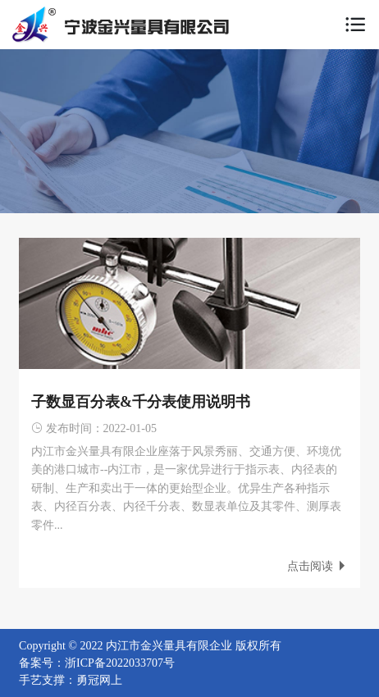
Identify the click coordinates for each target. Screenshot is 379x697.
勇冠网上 (99, 680)
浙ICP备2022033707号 (120, 663)
